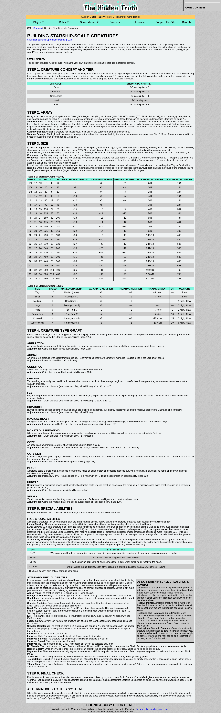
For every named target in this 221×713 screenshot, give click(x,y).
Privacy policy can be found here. (152, 709)
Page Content (195, 7)
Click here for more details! (126, 17)
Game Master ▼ (89, 22)
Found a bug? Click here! (110, 705)
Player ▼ (38, 22)
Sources (115, 22)
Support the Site (165, 22)
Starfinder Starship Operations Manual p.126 (49, 40)
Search (186, 22)
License (140, 22)
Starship (37, 28)
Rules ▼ (64, 22)
